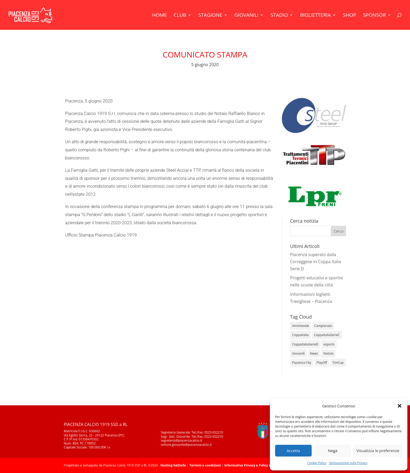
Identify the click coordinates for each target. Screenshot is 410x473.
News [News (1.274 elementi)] (314, 353)
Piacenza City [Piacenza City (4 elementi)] (301, 362)
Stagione (210, 15)
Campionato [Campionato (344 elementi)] (323, 326)
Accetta (293, 450)
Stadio (279, 15)
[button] (399, 405)
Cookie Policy (316, 463)
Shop (349, 15)
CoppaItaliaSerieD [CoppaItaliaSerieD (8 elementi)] (305, 344)
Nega (332, 450)
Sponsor (374, 15)
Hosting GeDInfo (173, 465)
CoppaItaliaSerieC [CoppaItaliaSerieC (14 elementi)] (327, 335)
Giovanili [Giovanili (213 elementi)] (298, 353)
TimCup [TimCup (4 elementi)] (338, 362)
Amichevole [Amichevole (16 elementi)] (300, 326)
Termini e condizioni (205, 465)
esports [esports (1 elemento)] (328, 344)
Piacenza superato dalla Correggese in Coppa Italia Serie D (315, 262)
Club (180, 15)
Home (159, 15)
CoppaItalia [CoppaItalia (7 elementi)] (300, 335)
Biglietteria (315, 15)
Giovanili (246, 15)
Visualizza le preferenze (377, 450)
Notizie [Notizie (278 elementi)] (328, 353)
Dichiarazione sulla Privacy (348, 463)
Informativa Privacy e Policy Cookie (252, 465)
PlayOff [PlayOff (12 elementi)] (322, 362)
